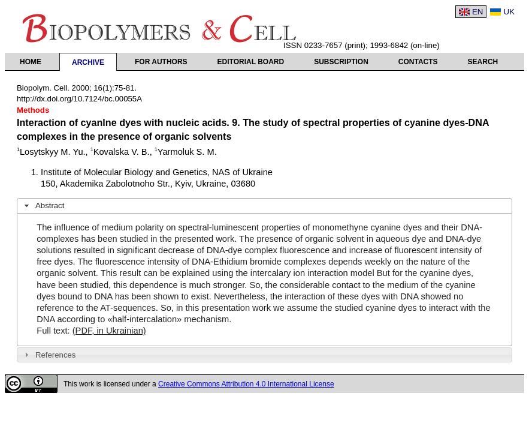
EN (477, 11)
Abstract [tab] (43, 206)
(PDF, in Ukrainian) (109, 330)
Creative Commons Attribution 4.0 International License (246, 384)
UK (509, 11)
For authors (161, 62)
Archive (88, 62)
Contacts (418, 62)
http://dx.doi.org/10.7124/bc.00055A (79, 98)
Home (30, 62)
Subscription (341, 62)
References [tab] (49, 354)
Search (483, 62)
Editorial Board (251, 62)
